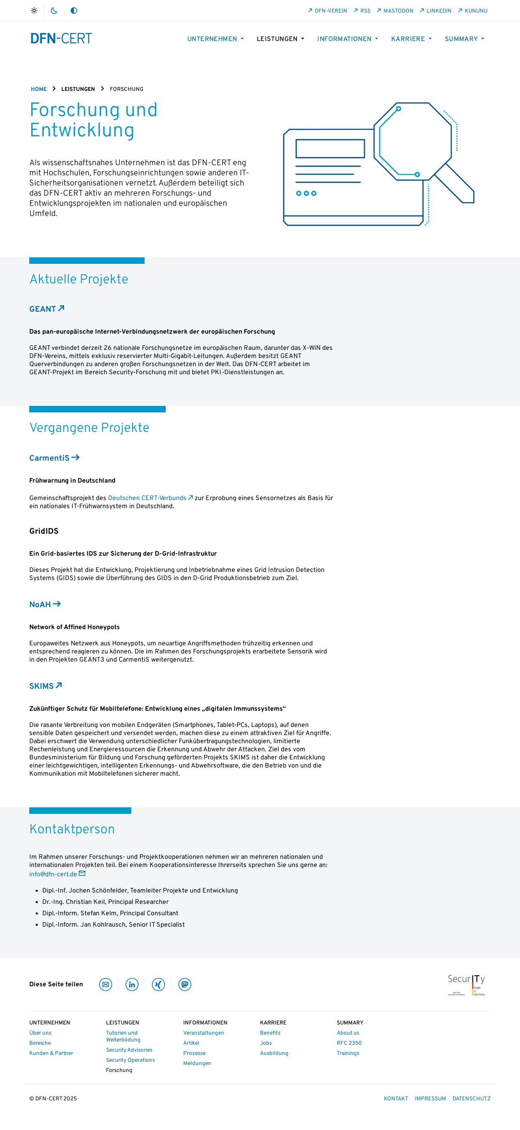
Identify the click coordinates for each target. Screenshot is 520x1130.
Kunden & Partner (51, 1053)
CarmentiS (49, 458)
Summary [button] (462, 39)
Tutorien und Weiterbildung (123, 1037)
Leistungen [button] (278, 39)
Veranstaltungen (203, 1033)
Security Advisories (129, 1050)
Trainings (348, 1053)
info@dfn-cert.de (53, 875)
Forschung (119, 1070)
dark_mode (54, 10)
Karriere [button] (409, 39)
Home (39, 89)
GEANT (42, 309)
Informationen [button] (345, 39)
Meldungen (197, 1063)
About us (348, 1033)
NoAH (40, 605)
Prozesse (194, 1053)
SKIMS (41, 686)
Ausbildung (274, 1053)
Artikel (191, 1043)
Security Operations (130, 1060)
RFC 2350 (349, 1043)
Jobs (266, 1043)
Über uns (40, 1033)
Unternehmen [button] (213, 39)
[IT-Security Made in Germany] (466, 985)
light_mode (34, 10)
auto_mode (74, 10)
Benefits (270, 1033)
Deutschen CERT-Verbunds (147, 498)
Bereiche (40, 1043)
